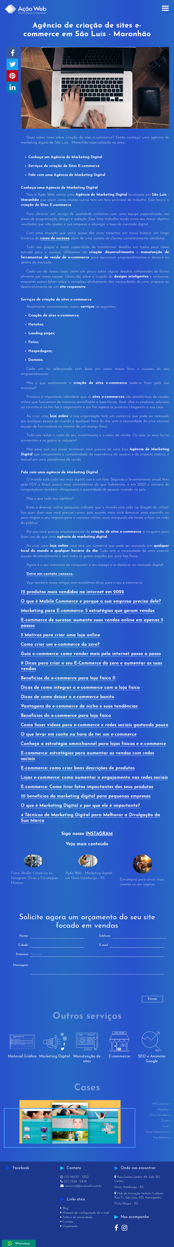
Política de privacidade (76, 1217)
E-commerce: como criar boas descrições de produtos (78, 768)
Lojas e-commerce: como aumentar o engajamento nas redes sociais (94, 777)
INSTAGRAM (99, 834)
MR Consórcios (161, 1104)
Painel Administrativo (158, 1132)
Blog (64, 1208)
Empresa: (22, 954)
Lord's (166, 1126)
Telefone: (105, 935)
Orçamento (69, 1226)
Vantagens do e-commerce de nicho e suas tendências (79, 706)
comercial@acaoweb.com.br (81, 1186)
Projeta (166, 1120)
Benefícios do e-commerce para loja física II (68, 678)
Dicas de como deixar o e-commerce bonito (67, 697)
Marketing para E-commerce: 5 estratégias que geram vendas (87, 611)
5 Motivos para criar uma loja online (60, 635)
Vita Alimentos (161, 1137)
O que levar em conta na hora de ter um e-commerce (78, 734)
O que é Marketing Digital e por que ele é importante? (80, 805)
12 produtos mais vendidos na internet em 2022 (72, 592)
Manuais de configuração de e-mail (84, 1212)
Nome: (23, 935)
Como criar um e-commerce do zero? (60, 644)
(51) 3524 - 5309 (73, 1181)
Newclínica (164, 1109)
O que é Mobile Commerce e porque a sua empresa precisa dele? (91, 601)
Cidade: (23, 945)
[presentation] (39, 988)
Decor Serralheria (160, 1115)
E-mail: (103, 945)
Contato (66, 1221)
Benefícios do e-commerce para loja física (66, 716)
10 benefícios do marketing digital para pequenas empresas (86, 796)
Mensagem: (20, 965)
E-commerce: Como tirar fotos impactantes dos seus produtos (87, 787)
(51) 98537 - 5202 (74, 1177)
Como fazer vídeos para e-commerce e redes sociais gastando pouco (94, 725)
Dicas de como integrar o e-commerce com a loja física (80, 687)
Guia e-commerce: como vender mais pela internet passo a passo (91, 654)
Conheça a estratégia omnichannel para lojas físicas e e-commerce (93, 744)
